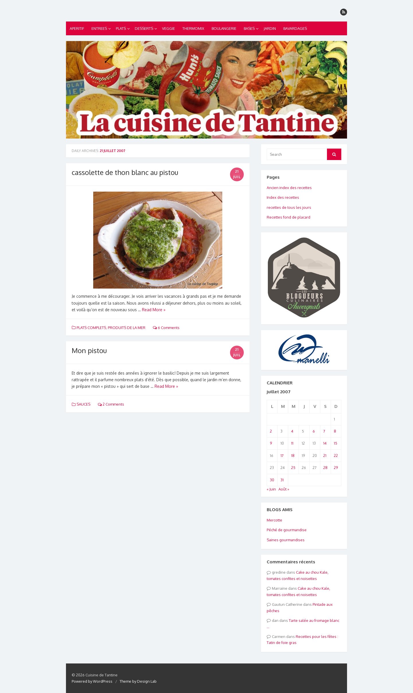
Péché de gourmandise (287, 529)
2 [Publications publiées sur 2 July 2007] (271, 431)
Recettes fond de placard (288, 217)
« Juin (271, 489)
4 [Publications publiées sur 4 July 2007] (292, 431)
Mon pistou (89, 350)
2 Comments (111, 404)
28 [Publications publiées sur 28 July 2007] (325, 467)
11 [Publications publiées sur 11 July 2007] (292, 443)
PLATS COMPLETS (91, 327)
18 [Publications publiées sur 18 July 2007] (293, 455)
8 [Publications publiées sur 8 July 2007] (335, 431)
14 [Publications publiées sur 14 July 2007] (325, 443)
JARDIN (270, 28)
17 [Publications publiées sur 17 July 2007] (282, 455)
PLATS (121, 28)
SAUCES (83, 404)
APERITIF (77, 28)
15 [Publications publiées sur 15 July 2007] (335, 443)
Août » (283, 489)
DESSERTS (144, 28)
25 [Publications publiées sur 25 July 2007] (293, 467)
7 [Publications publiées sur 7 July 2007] (324, 431)
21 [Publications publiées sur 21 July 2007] (324, 455)
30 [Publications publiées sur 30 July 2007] (272, 480)
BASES (249, 28)
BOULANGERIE (224, 28)
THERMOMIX (193, 28)
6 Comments (166, 327)
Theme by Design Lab (138, 681)
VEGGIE (168, 28)
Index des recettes (283, 197)
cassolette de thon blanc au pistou (125, 172)
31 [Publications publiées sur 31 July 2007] (282, 480)
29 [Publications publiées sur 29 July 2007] (336, 467)
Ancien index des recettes (289, 187)
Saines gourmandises (286, 540)
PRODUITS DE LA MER (126, 327)
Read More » (153, 309)
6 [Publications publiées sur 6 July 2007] (314, 431)
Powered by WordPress (92, 681)
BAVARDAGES (295, 28)
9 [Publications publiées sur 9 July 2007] (271, 443)
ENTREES (99, 28)
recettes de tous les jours (289, 207)
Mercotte (274, 520)
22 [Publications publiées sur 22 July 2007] (336, 455)
